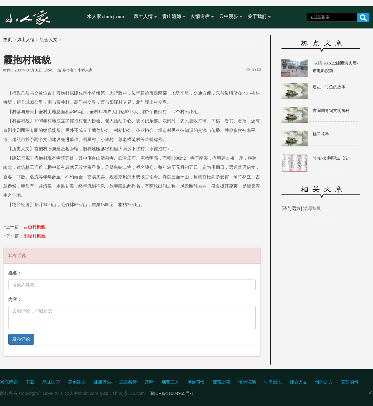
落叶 (149, 382)
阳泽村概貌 (34, 236)
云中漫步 (228, 16)
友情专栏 (200, 16)
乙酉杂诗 (128, 382)
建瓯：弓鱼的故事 (329, 86)
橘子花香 (321, 134)
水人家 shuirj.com (105, 16)
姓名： (14, 273)
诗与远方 (324, 382)
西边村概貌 (34, 227)
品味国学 (51, 382)
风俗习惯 (196, 382)
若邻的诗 (349, 382)
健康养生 (102, 382)
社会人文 (49, 39)
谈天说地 (247, 382)
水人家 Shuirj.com (42, 16)
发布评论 (21, 339)
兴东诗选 (9, 382)
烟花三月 (170, 382)
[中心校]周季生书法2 (331, 158)
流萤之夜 (221, 382)
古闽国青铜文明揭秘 (331, 110)
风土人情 (143, 16)
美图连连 (77, 382)
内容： (14, 299)
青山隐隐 (171, 16)
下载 (30, 382)
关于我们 (257, 16)
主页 (7, 39)
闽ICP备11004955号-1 (172, 393)
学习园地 (273, 382)
